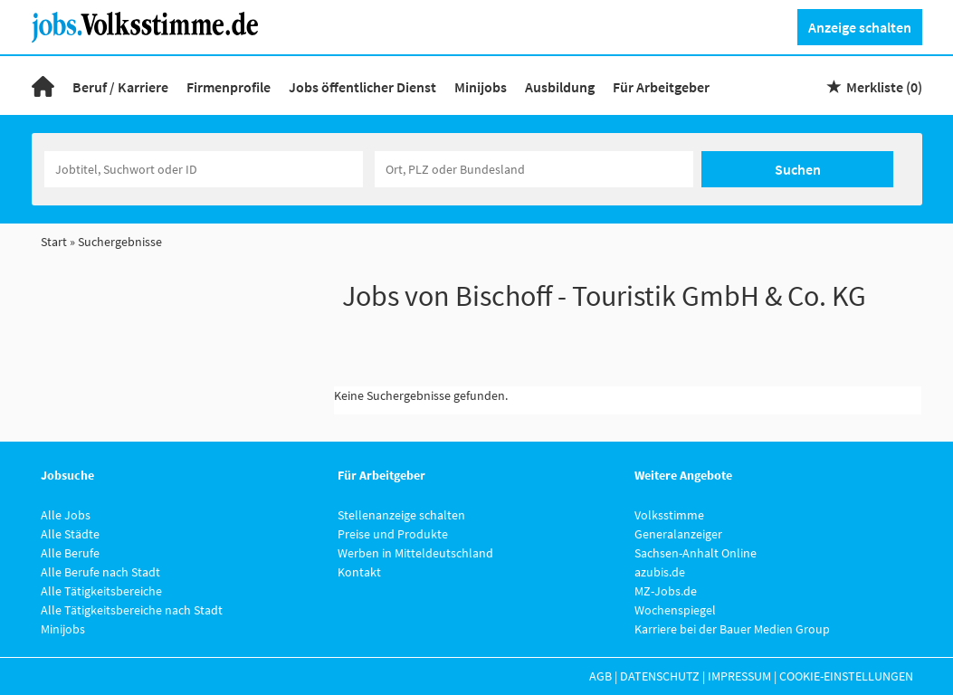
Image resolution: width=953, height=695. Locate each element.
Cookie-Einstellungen (846, 676)
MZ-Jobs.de (665, 591)
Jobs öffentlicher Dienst (362, 87)
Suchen (798, 169)
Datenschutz (660, 676)
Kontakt (359, 572)
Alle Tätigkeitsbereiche (101, 591)
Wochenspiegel (675, 610)
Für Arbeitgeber (661, 87)
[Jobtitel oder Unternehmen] (203, 169)
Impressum (739, 676)
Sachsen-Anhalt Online (695, 553)
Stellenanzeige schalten (401, 515)
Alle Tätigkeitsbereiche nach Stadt (132, 610)
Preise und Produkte (393, 534)
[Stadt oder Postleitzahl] (534, 169)
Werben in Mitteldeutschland (415, 553)
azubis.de (659, 572)
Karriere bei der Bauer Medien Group (732, 629)
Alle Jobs (66, 515)
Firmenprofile (228, 87)
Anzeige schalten (859, 27)
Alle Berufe (70, 553)
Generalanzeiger (678, 534)
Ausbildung (560, 87)
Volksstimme (669, 515)
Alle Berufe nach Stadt (100, 572)
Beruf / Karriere (120, 87)
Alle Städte (70, 534)
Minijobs (480, 87)
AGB (600, 676)
